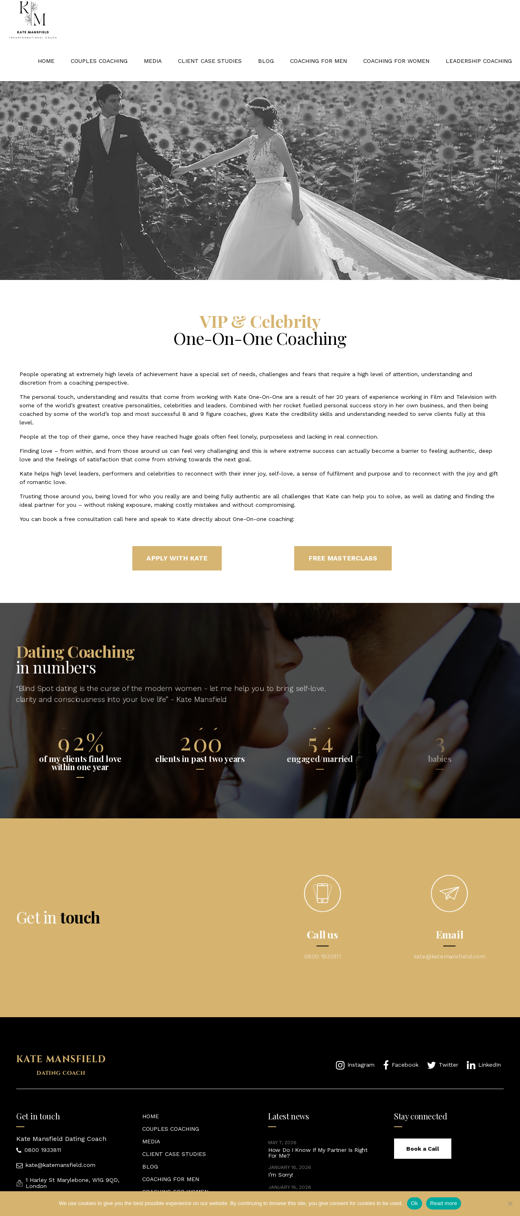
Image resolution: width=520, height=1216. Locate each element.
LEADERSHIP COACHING (479, 61)
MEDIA (153, 61)
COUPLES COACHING (99, 61)
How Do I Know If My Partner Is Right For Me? (318, 1153)
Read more (443, 1203)
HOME (46, 61)
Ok (414, 1203)
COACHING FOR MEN (318, 61)
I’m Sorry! (280, 1174)
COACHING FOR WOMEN (396, 61)
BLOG (266, 61)
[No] (510, 1203)
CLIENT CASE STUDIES (210, 61)
